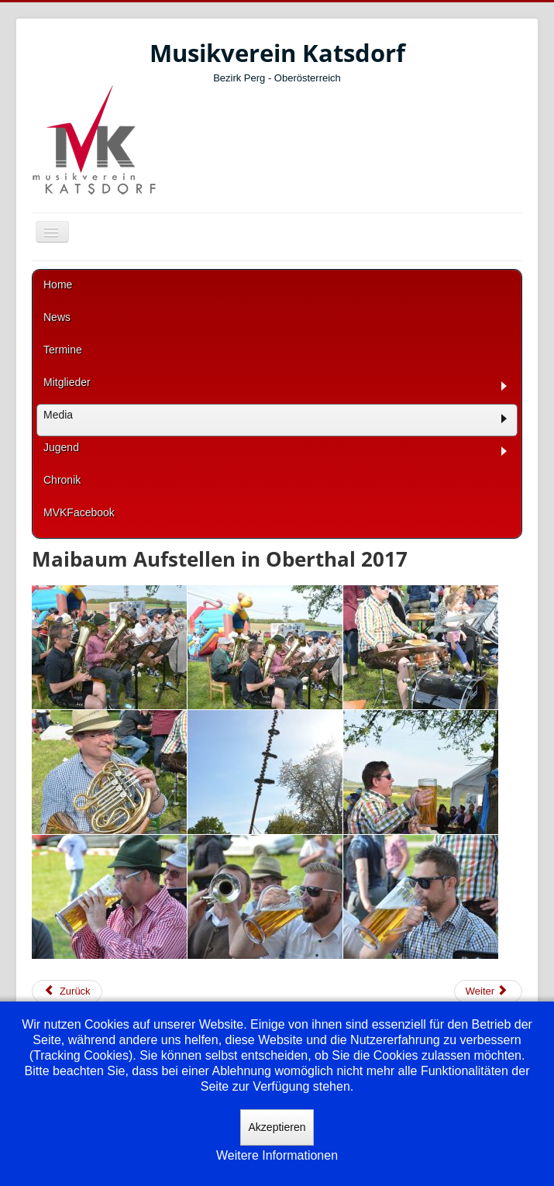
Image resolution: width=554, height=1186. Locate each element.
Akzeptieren (277, 1127)
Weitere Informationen (277, 1155)
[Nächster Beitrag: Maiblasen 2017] (488, 991)
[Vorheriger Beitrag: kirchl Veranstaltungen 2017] (67, 991)
